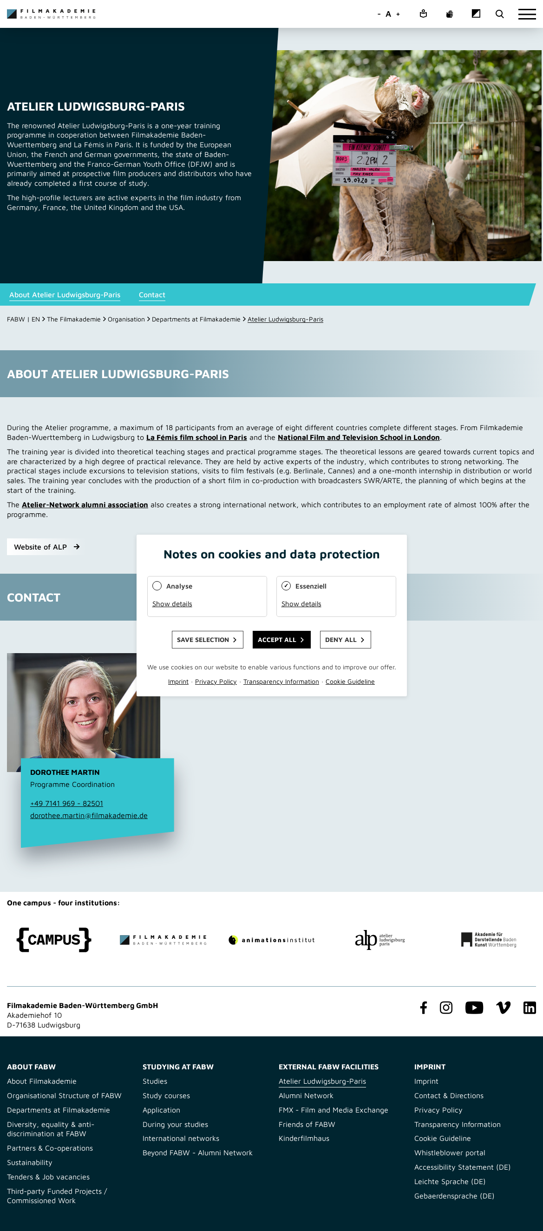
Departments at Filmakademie (196, 319)
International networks (181, 1138)
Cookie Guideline (442, 1138)
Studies (155, 1081)
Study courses (166, 1095)
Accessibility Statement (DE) (462, 1167)
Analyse (179, 586)
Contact (152, 294)
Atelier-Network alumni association (85, 504)
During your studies (175, 1124)
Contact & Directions (449, 1095)
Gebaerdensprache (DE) (454, 1196)
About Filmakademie (42, 1081)
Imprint (426, 1081)
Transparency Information (457, 1124)
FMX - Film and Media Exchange (333, 1110)
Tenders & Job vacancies (48, 1176)
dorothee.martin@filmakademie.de (89, 815)
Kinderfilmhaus (304, 1138)
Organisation (126, 319)
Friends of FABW (307, 1124)
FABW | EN (23, 319)
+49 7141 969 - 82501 (66, 803)
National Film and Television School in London (359, 437)
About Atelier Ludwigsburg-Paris (64, 294)
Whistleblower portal (449, 1152)
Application (161, 1110)
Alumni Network (306, 1095)
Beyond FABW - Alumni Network (198, 1152)
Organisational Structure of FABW (64, 1095)
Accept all (277, 639)
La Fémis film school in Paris (196, 437)
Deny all (341, 639)
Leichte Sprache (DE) (450, 1181)
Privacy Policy (438, 1110)
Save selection (203, 639)
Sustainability (29, 1162)
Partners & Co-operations (50, 1148)
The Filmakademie (74, 319)
